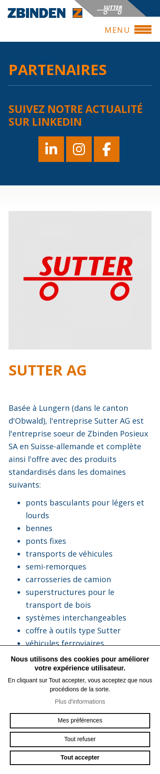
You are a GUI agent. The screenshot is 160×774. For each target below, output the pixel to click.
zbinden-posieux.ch (45, 12)
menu (121, 30)
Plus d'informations (80, 701)
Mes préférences (80, 720)
